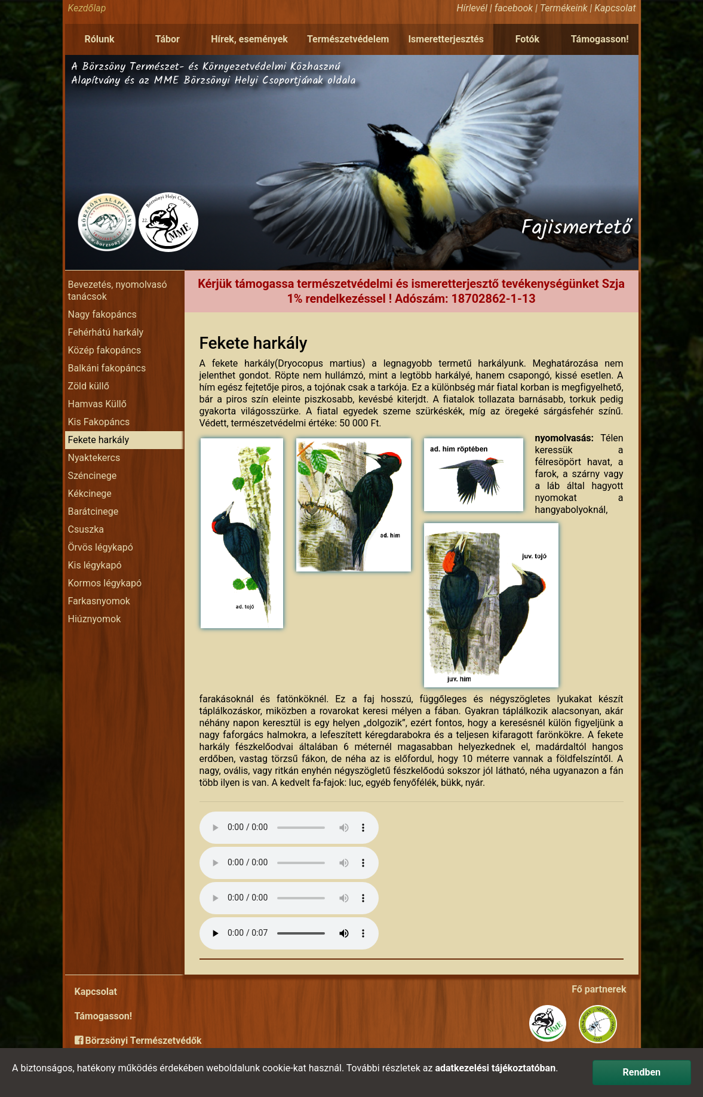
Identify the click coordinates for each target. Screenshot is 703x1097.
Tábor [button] (167, 39)
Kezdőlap (87, 8)
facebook (514, 8)
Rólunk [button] (99, 39)
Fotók (527, 39)
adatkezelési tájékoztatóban (495, 1068)
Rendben (642, 1072)
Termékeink (564, 8)
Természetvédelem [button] (348, 39)
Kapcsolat (615, 8)
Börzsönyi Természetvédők (138, 1040)
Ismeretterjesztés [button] (446, 39)
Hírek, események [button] (249, 39)
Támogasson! (600, 39)
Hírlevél (472, 8)
